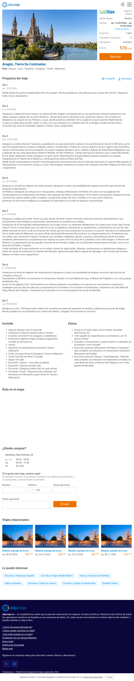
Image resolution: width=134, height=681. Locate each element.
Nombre (6, 485)
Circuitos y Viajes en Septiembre (79, 583)
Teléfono (32, 485)
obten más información (93, 677)
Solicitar (115, 56)
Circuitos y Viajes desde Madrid (57, 575)
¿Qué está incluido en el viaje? (17, 634)
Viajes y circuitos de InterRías (94, 575)
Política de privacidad (13, 645)
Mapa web (7, 648)
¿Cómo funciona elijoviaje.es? (17, 627)
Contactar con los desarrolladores (19, 637)
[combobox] (31, 490)
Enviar (65, 504)
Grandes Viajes (110, 583)
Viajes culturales (13, 583)
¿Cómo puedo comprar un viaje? (18, 630)
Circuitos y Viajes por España (19, 575)
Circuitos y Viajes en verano (42, 583)
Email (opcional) (61, 485)
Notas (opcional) (10, 499)
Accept (109, 677)
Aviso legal (7, 641)
